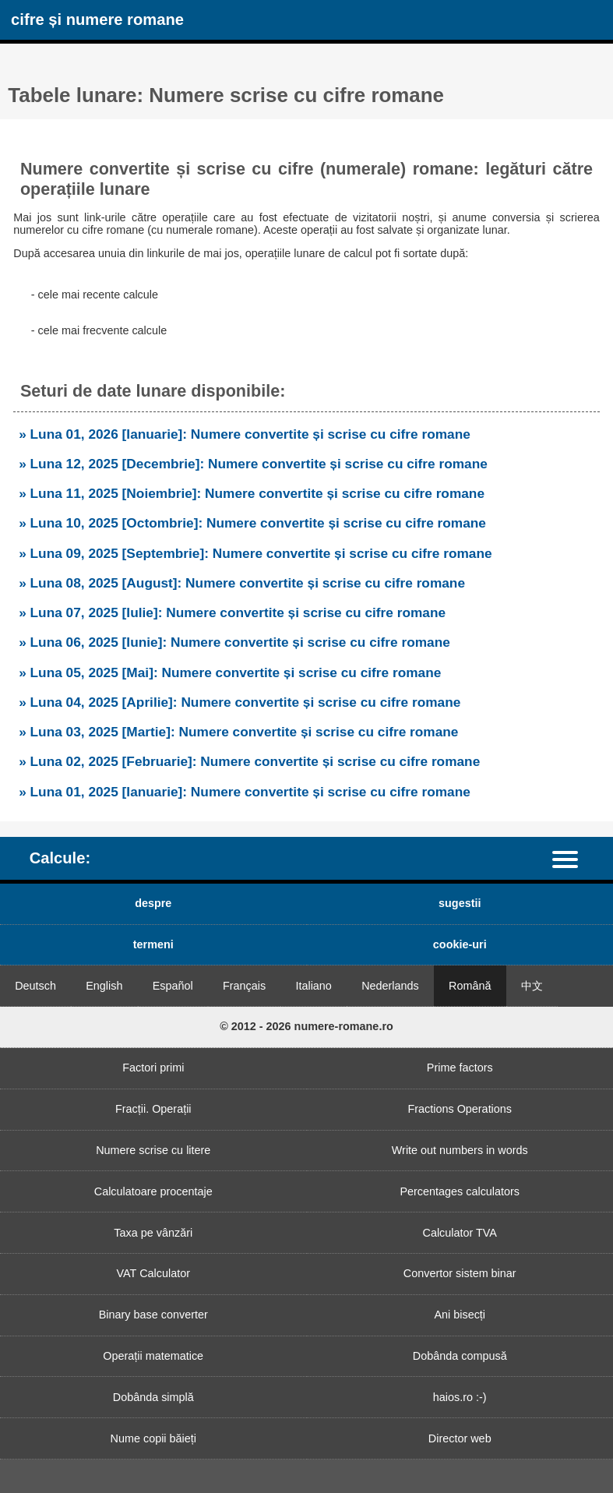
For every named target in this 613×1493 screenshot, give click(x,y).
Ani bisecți (459, 1314)
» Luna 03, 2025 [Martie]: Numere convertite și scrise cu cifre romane (238, 731)
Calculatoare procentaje (153, 1191)
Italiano (313, 985)
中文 (532, 985)
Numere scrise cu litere (153, 1150)
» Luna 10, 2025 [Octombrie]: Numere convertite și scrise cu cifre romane (252, 523)
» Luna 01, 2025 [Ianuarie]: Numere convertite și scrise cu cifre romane (244, 791)
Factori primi (153, 1067)
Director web (459, 1438)
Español (173, 985)
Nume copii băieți (153, 1438)
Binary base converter (153, 1314)
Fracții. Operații (153, 1109)
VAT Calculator (153, 1273)
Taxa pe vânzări (153, 1233)
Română (470, 985)
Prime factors (460, 1067)
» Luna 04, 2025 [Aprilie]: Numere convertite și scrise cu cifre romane (239, 702)
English (104, 985)
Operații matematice (153, 1356)
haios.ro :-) (460, 1397)
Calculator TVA (460, 1233)
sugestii (460, 903)
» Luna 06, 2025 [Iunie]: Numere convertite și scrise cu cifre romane (234, 642)
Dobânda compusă (460, 1356)
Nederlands (390, 985)
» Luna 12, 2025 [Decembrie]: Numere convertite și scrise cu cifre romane (253, 463)
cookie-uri (460, 944)
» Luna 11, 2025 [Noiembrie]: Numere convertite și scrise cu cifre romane (251, 493)
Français (244, 985)
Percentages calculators (460, 1191)
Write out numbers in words (460, 1150)
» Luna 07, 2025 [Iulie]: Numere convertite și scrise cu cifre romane (232, 612)
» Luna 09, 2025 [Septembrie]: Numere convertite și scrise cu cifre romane (255, 553)
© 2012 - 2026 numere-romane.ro (306, 1026)
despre (153, 903)
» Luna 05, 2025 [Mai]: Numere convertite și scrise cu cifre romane (230, 672)
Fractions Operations (459, 1109)
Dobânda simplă (153, 1397)
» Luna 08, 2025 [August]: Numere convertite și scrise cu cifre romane (242, 583)
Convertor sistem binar (459, 1273)
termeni (153, 944)
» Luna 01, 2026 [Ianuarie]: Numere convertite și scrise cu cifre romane (244, 434)
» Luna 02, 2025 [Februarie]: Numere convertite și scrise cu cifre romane (249, 761)
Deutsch (35, 985)
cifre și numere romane (97, 19)
